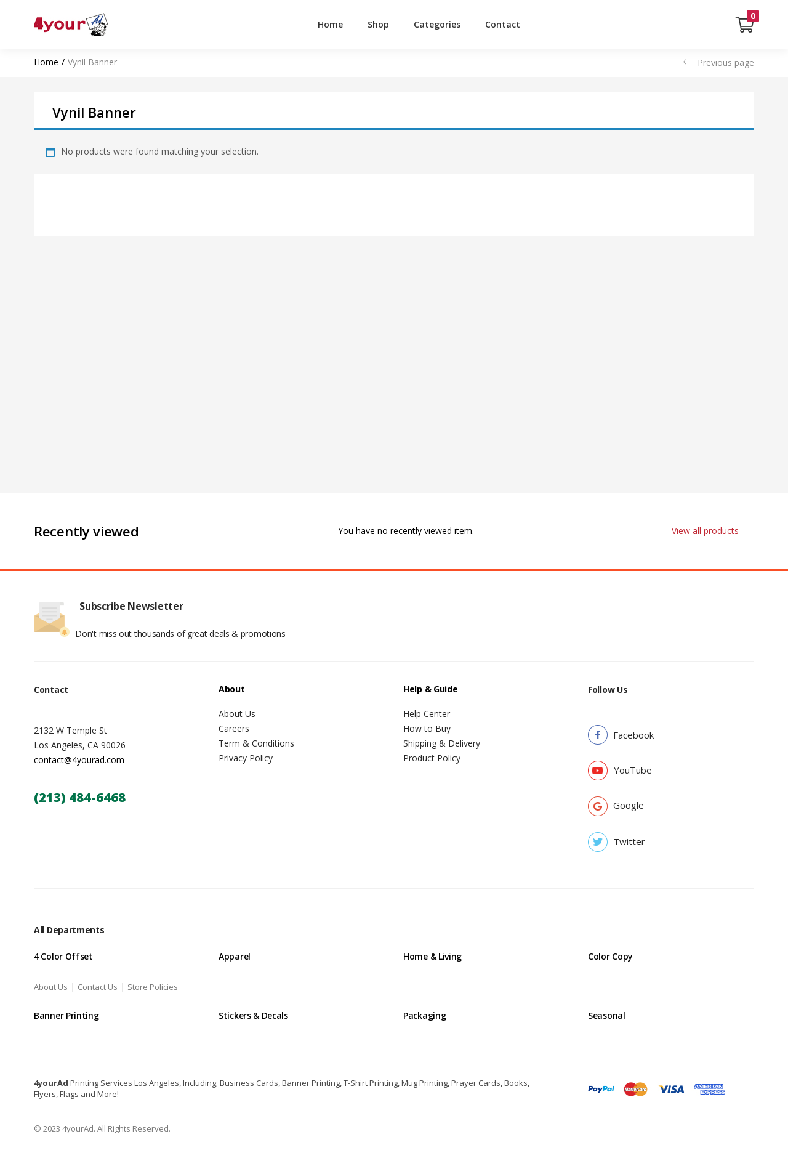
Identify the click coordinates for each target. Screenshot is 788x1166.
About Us (237, 713)
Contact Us (98, 986)
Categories (437, 24)
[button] (745, 24)
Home (330, 24)
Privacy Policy (246, 758)
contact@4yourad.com (79, 760)
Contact (502, 24)
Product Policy (431, 758)
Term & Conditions (256, 743)
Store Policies (152, 986)
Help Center (426, 713)
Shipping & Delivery (441, 743)
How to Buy (427, 728)
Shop (378, 24)
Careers (234, 728)
